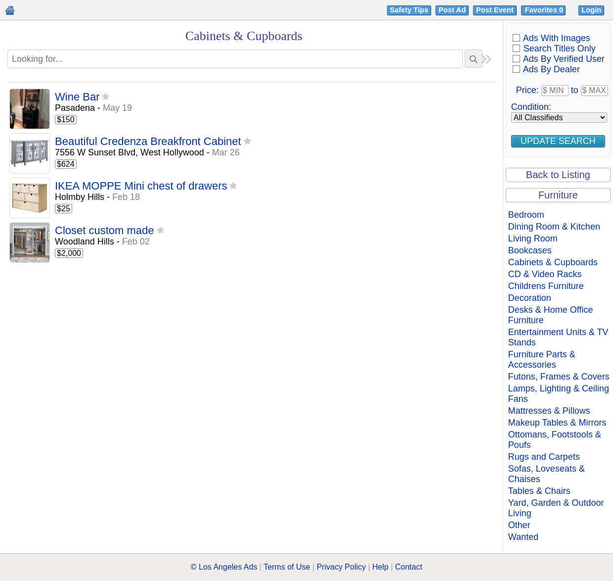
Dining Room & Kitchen (554, 227)
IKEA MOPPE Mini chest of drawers (141, 186)
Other (519, 525)
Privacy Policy (341, 567)
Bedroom (526, 215)
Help (380, 567)
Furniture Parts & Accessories (541, 359)
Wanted (523, 537)
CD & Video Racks (545, 274)
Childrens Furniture (546, 286)
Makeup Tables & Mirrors (557, 423)
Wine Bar (77, 97)
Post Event (495, 10)
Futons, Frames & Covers (559, 377)
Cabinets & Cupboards (553, 262)
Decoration (529, 298)
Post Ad (452, 10)
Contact (408, 567)
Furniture (558, 195)
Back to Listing (558, 174)
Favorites (545, 10)
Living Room (533, 238)
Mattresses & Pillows (549, 411)
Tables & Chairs (539, 491)
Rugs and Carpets (544, 457)
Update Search (558, 141)
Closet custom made (104, 231)
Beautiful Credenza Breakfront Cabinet (148, 142)
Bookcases (530, 250)
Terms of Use (286, 567)
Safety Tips (409, 10)
